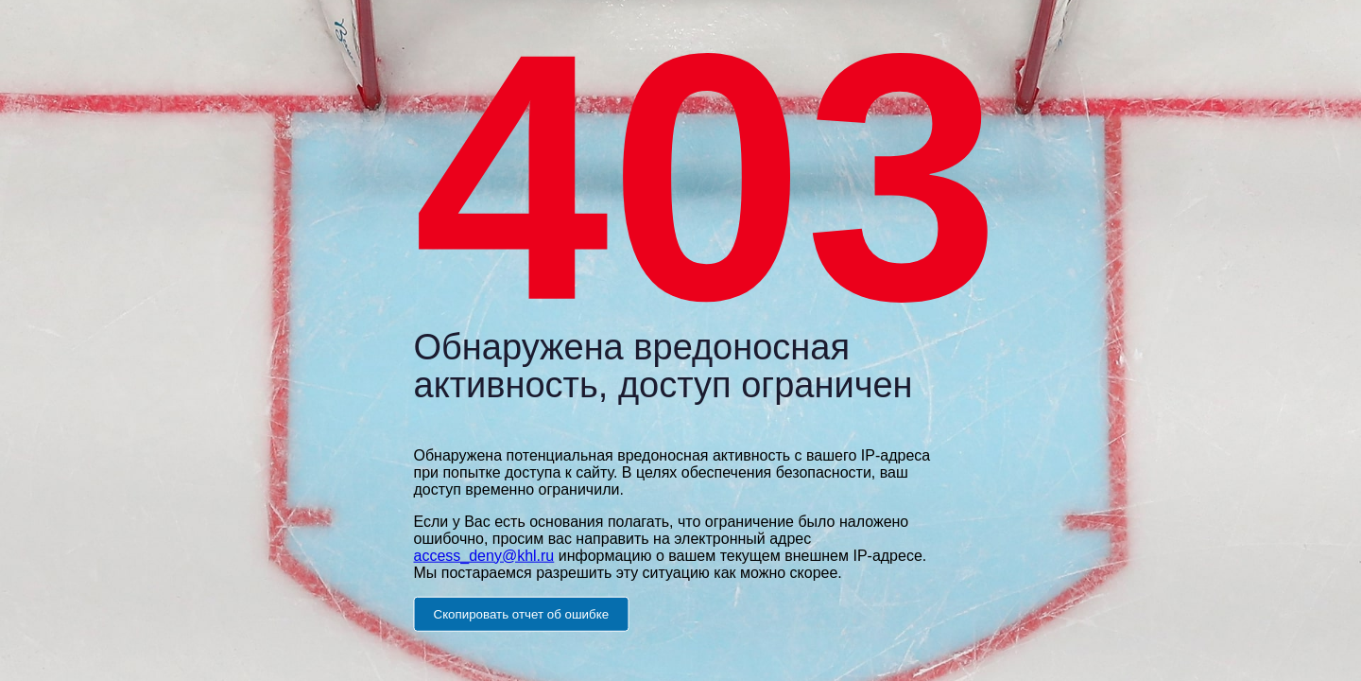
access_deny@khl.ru (484, 555)
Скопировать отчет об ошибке (522, 613)
